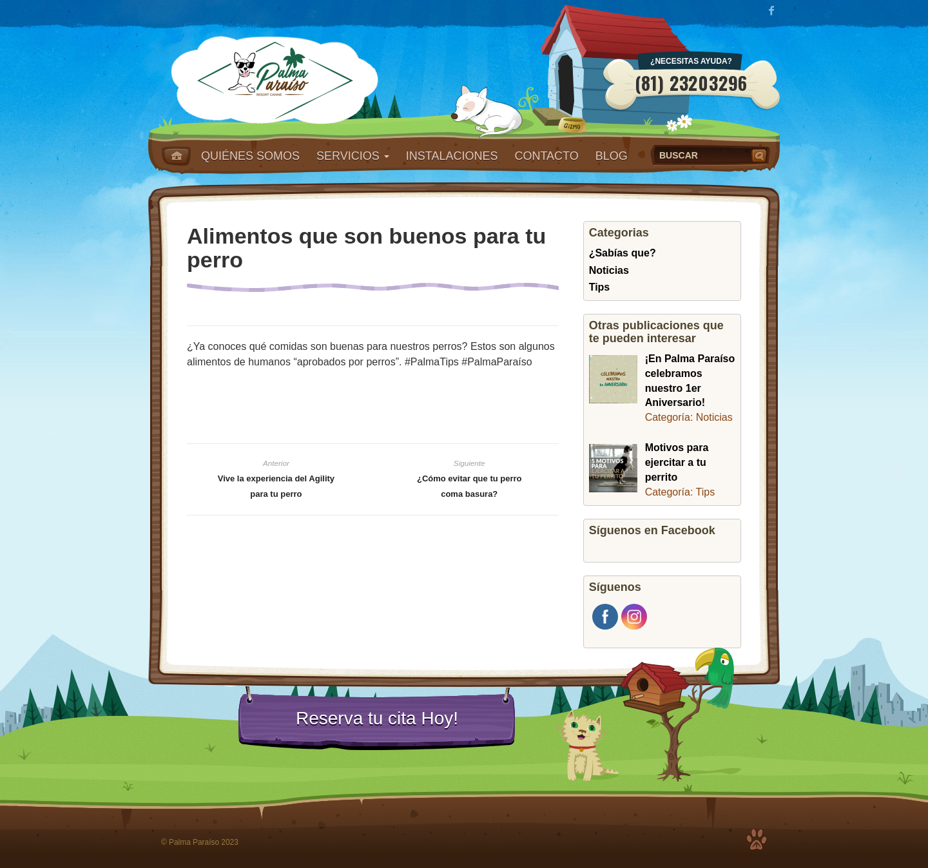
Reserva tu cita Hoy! (377, 718)
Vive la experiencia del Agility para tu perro (276, 486)
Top (756, 840)
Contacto (546, 155)
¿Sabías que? (622, 252)
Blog (611, 155)
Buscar (760, 155)
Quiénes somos (250, 155)
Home (176, 156)
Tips (599, 287)
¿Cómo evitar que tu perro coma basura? (469, 486)
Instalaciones (452, 155)
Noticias (609, 270)
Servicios (352, 155)
